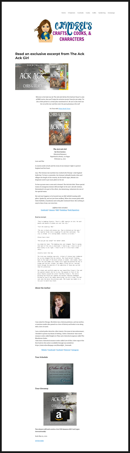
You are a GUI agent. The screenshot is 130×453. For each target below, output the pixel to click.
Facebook (59, 350)
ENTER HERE (39, 441)
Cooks (88, 13)
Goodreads (44, 210)
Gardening (101, 13)
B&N (57, 210)
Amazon (52, 210)
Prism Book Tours (64, 108)
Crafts (94, 13)
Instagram (75, 350)
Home (64, 13)
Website (44, 350)
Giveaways (111, 13)
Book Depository (73, 210)
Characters (71, 13)
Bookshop (63, 210)
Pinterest (67, 350)
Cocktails (80, 13)
